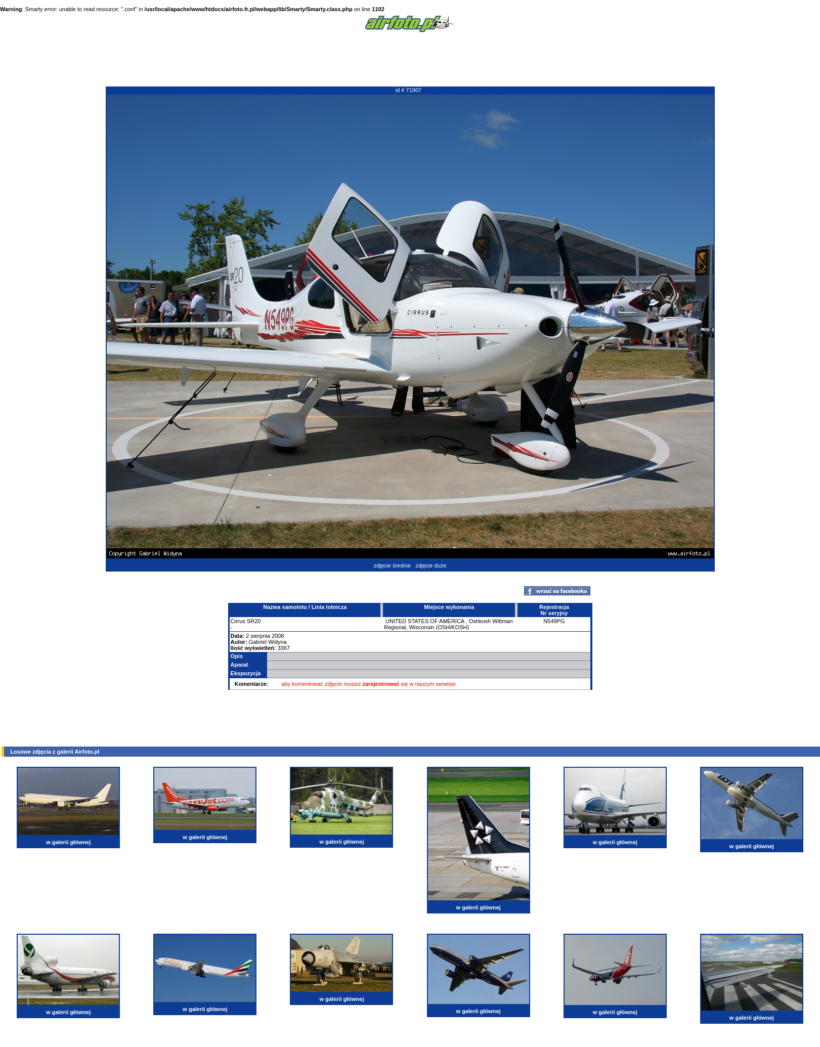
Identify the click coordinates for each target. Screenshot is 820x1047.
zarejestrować (381, 684)
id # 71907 (408, 90)
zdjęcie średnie (392, 565)
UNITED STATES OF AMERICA (424, 621)
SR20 (254, 621)
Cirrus (238, 621)
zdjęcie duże (430, 565)
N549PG (554, 621)
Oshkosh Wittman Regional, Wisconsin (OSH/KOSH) (448, 624)
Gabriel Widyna (268, 642)
